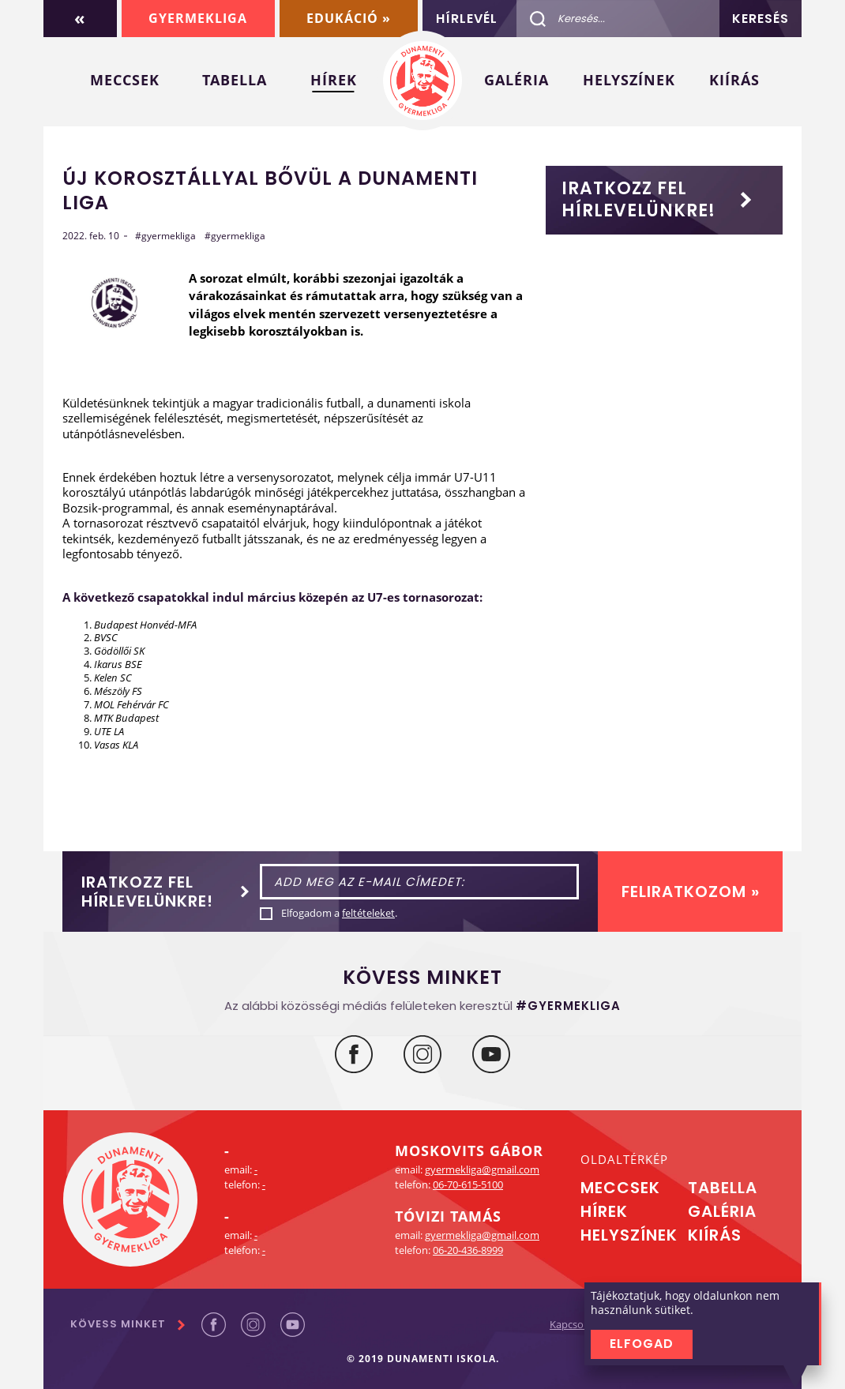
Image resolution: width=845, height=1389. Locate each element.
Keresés (760, 18)
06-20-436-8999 (468, 1250)
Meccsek (125, 79)
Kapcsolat (572, 1324)
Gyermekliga (197, 18)
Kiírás (734, 79)
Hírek (333, 79)
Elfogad (642, 1344)
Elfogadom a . (339, 913)
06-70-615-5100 (468, 1184)
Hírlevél (467, 18)
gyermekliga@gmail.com (482, 1169)
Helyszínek (629, 79)
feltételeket (368, 913)
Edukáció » (348, 18)
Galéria (516, 79)
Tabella (234, 79)
